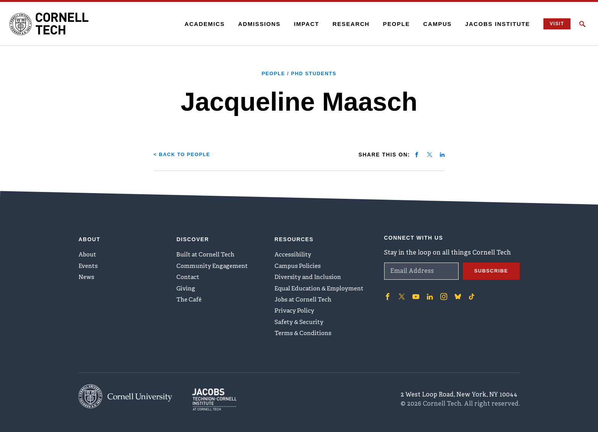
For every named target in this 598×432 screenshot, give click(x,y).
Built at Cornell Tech (207, 251)
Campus (432, 24)
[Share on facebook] (416, 154)
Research (345, 24)
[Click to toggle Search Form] (582, 24)
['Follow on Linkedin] (428, 291)
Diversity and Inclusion (310, 276)
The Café (190, 301)
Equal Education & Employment (322, 288)
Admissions (254, 24)
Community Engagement (214, 263)
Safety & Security (300, 326)
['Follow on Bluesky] (455, 291)
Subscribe (490, 266)
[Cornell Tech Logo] (57, 24)
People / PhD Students (299, 73)
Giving (186, 288)
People (391, 24)
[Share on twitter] (429, 154)
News (87, 276)
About (88, 251)
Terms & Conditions (305, 339)
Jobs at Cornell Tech (305, 301)
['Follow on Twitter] (401, 291)
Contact (188, 276)
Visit (553, 24)
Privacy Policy (295, 314)
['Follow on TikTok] (469, 291)
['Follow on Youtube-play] (415, 291)
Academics (199, 24)
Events (89, 263)
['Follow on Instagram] (441, 291)
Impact (301, 24)
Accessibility (294, 251)
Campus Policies (299, 263)
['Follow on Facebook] (387, 291)
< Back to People (184, 154)
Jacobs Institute (492, 24)
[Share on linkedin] (442, 154)
